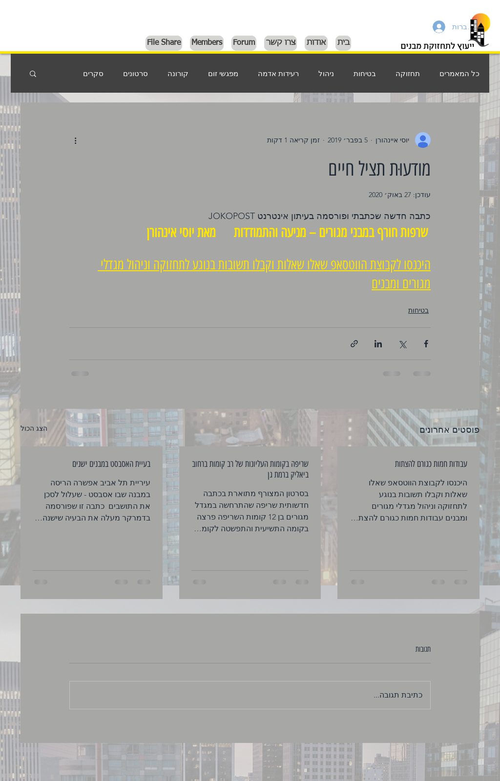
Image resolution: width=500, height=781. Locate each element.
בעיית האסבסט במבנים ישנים (111, 464)
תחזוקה (408, 73)
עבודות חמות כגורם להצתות (431, 464)
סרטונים (135, 73)
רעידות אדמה (278, 73)
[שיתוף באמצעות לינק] (354, 343)
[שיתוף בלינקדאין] (378, 343)
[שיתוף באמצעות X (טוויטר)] (402, 343)
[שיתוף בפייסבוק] (426, 343)
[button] (33, 73)
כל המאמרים (459, 73)
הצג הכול (34, 428)
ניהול (326, 73)
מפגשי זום (223, 73)
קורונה (177, 73)
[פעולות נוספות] (75, 140)
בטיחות (365, 73)
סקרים (93, 73)
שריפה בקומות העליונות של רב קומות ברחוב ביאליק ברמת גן (250, 469)
